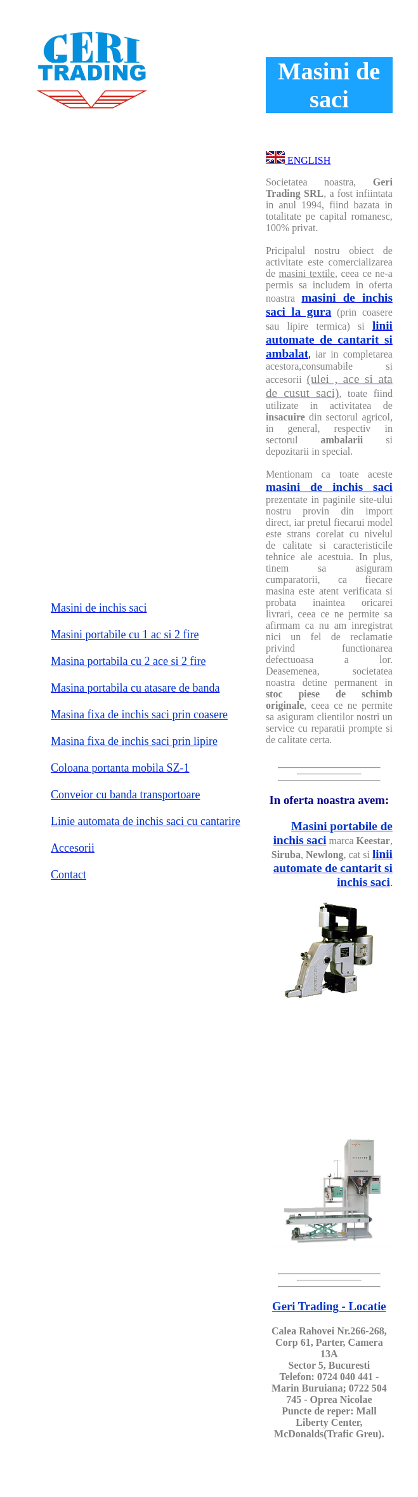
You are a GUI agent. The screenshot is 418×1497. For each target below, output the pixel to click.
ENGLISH (307, 160)
